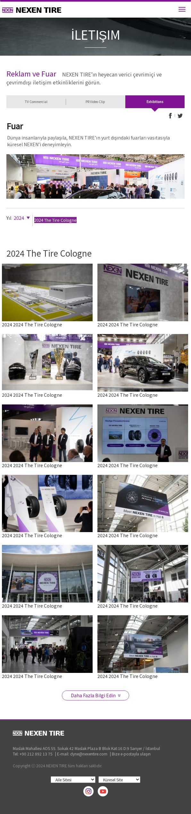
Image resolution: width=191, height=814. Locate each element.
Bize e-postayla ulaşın (131, 753)
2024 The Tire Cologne (55, 220)
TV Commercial (36, 101)
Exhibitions (154, 101)
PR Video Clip (95, 101)
